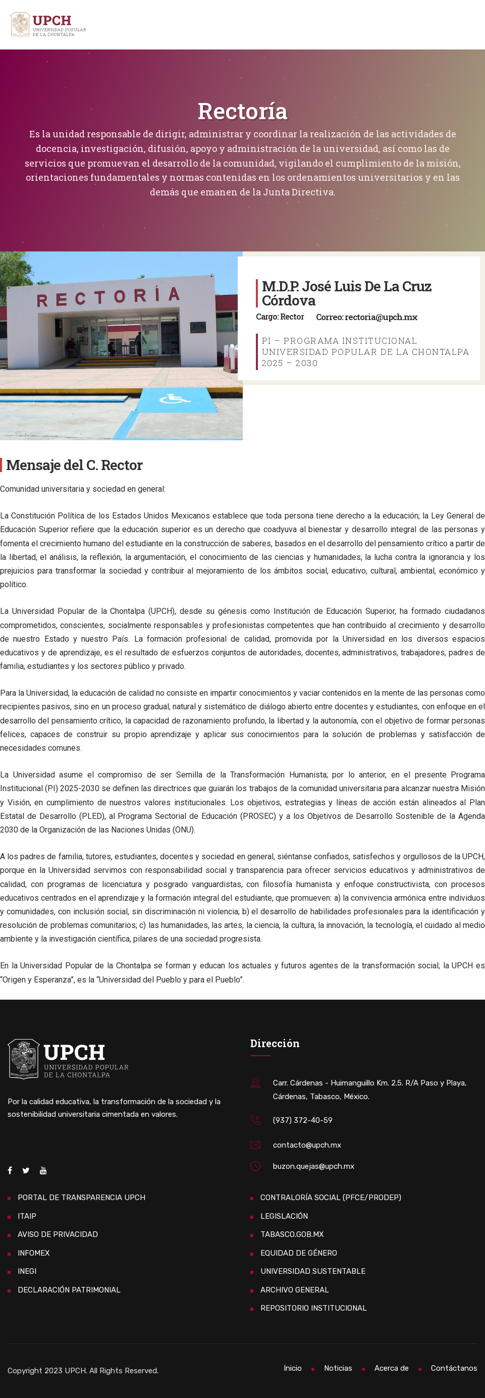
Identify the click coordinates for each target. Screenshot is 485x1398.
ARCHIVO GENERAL (294, 1290)
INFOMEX (34, 1253)
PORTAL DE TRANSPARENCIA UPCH (81, 1197)
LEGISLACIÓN (284, 1216)
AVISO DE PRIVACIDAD (58, 1234)
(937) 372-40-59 (303, 1120)
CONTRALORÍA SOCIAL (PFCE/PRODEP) (330, 1197)
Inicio (293, 1368)
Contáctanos (454, 1368)
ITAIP (27, 1216)
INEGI (27, 1271)
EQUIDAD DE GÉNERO (298, 1253)
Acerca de (391, 1368)
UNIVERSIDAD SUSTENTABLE (312, 1271)
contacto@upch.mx (307, 1145)
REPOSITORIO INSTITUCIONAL (313, 1308)
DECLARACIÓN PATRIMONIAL (69, 1290)
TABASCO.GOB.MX (292, 1234)
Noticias (338, 1368)
